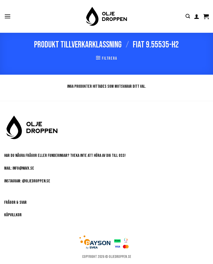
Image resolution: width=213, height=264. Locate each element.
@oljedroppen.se (36, 181)
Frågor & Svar (15, 202)
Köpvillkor (13, 215)
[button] (7, 16)
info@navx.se (23, 168)
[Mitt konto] (196, 16)
